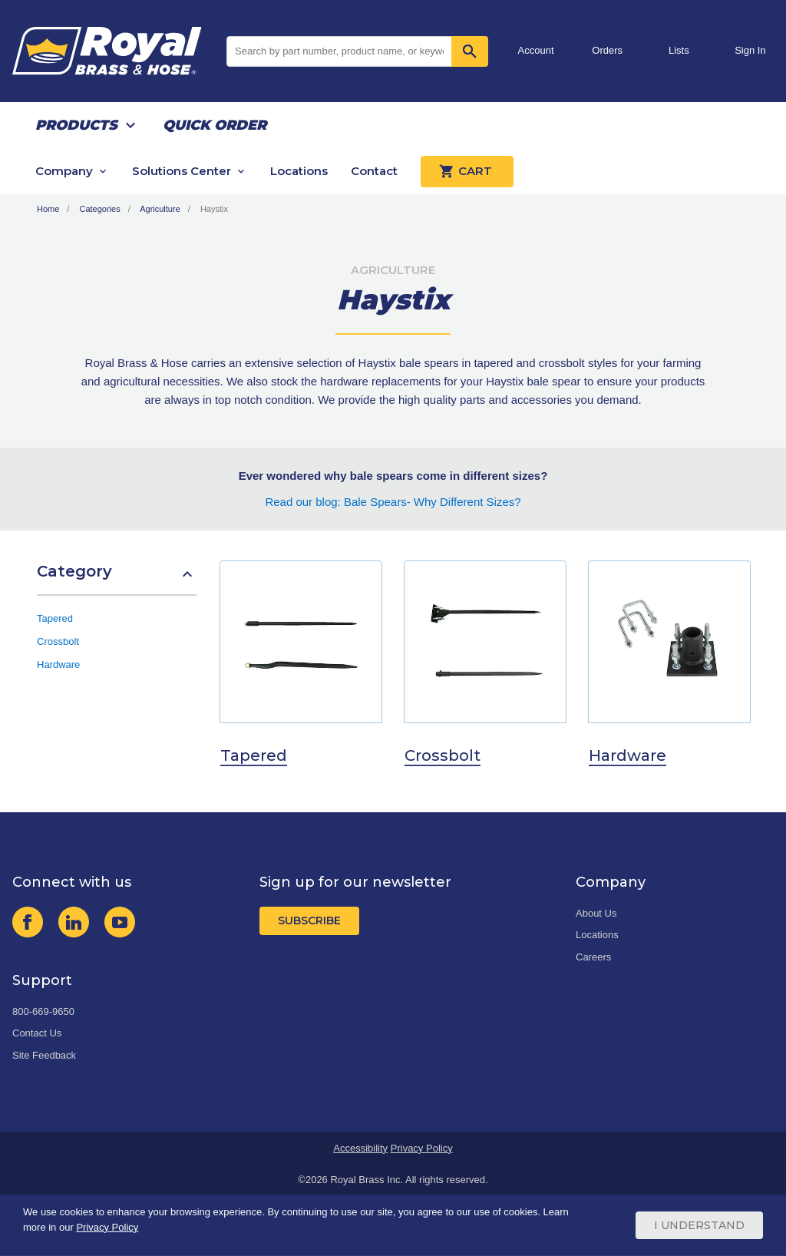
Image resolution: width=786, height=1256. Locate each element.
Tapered (55, 618)
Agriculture (160, 208)
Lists (679, 50)
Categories (99, 208)
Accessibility (360, 1148)
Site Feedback (44, 1055)
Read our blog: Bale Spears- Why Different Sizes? (392, 501)
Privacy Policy (422, 1148)
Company (64, 171)
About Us (596, 913)
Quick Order (214, 125)
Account (536, 50)
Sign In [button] (750, 50)
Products (76, 125)
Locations (299, 171)
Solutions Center (181, 171)
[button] (116, 579)
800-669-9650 (43, 1011)
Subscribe (309, 920)
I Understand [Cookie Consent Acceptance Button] (699, 1225)
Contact (374, 171)
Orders (607, 50)
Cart (467, 171)
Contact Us (36, 1033)
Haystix (214, 208)
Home (48, 208)
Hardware (58, 664)
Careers (593, 957)
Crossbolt (58, 641)
